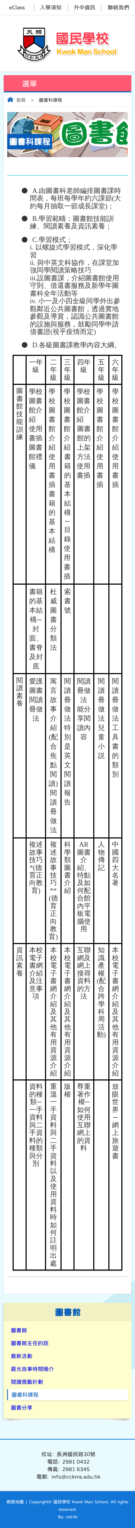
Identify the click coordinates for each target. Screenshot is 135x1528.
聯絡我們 (118, 7)
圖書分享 (21, 1407)
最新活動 (21, 1356)
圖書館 (19, 1330)
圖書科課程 (25, 1394)
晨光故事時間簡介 (32, 1369)
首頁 (21, 100)
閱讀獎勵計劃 (27, 1381)
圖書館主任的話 (30, 1343)
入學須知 (51, 7)
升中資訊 (84, 7)
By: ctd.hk (67, 1517)
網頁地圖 (15, 1502)
